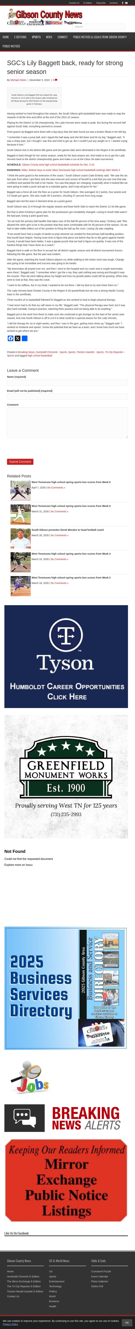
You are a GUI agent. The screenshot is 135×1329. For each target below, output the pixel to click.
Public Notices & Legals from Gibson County (100, 37)
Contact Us (74, 3)
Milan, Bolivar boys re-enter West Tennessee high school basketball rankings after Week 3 (71, 170)
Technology (55, 1286)
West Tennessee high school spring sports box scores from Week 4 (71, 553)
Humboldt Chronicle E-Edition (23, 1276)
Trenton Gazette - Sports (90, 352)
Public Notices (11, 46)
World (52, 1296)
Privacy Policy (10, 1324)
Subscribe (100, 3)
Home (6, 37)
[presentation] (33, 448)
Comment (12, 404)
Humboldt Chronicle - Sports (51, 352)
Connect (63, 37)
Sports (36, 37)
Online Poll (97, 1286)
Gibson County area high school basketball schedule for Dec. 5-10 (58, 164)
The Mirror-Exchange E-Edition (24, 1281)
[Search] (99, 27)
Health (52, 1306)
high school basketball (40, 355)
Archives (114, 3)
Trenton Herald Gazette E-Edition (25, 1291)
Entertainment (56, 1281)
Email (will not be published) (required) (29, 390)
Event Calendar (99, 1276)
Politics (53, 1291)
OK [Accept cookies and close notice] (127, 1322)
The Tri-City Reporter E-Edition (24, 1286)
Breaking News (26, 352)
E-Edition (87, 3)
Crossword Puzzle (101, 1271)
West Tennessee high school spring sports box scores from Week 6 (71, 482)
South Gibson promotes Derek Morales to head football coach (68, 529)
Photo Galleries (99, 1281)
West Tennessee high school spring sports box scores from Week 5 (71, 506)
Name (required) (16, 376)
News (49, 37)
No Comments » (56, 487)
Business (54, 1301)
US (50, 1271)
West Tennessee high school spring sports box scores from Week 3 (71, 577)
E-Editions (20, 37)
